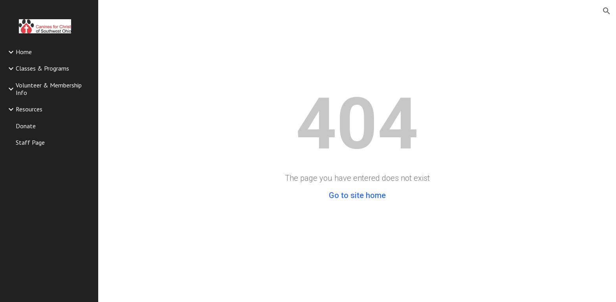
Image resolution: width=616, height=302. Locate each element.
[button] (606, 11)
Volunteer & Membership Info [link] (49, 88)
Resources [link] (29, 109)
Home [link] (24, 52)
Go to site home (357, 195)
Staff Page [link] (30, 142)
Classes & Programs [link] (42, 68)
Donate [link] (26, 126)
